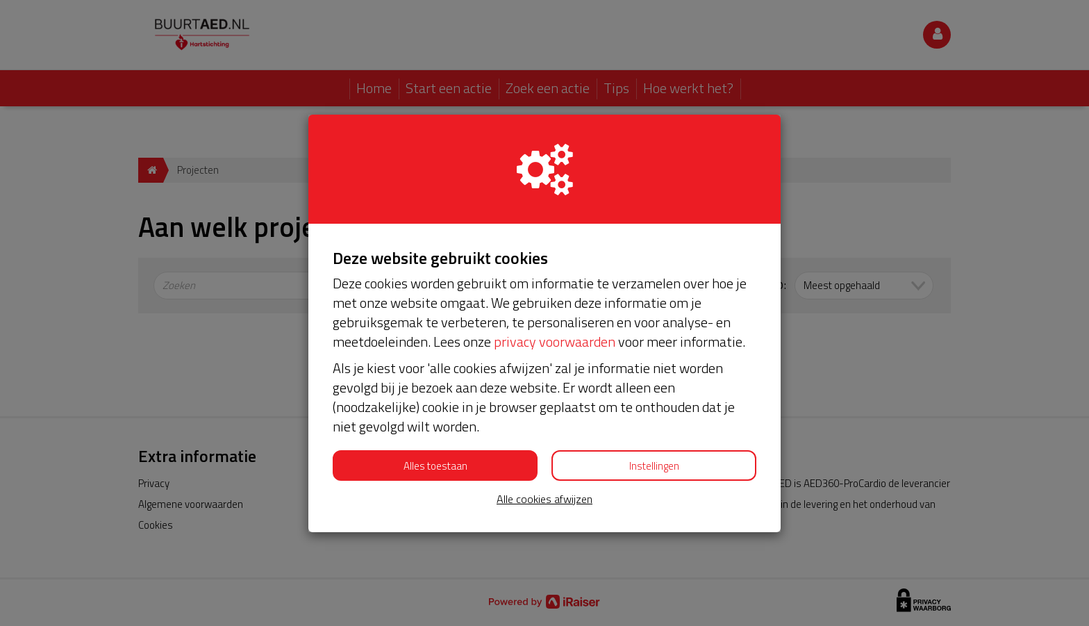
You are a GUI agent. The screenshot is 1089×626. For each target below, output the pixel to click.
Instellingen (654, 466)
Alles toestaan (435, 466)
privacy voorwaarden (554, 341)
